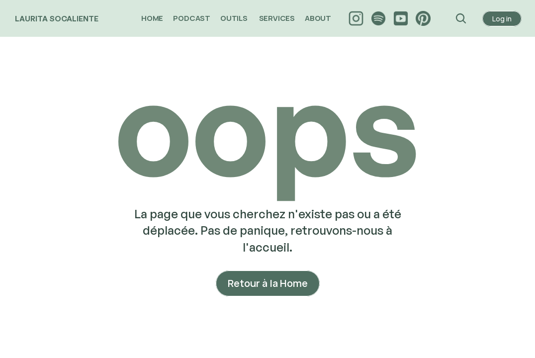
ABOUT (319, 18)
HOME (152, 18)
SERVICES (277, 18)
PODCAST (191, 18)
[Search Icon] (461, 18)
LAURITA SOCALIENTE (56, 18)
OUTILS (234, 18)
